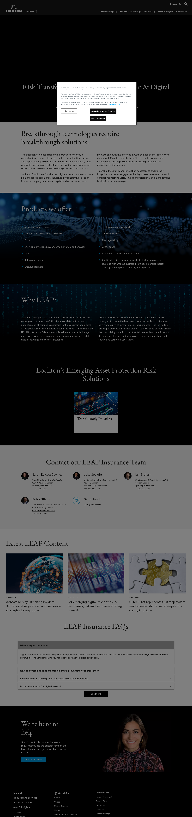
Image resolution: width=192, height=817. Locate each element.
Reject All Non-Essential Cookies (103, 111)
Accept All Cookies (98, 118)
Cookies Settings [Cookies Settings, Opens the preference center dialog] (69, 111)
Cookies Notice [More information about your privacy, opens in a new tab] (114, 104)
